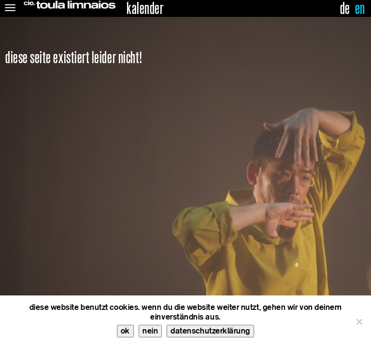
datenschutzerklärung (210, 330)
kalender (145, 8)
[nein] (359, 321)
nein (150, 330)
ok (125, 330)
